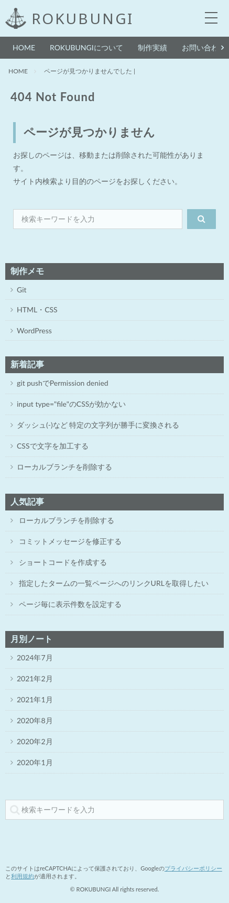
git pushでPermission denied (62, 382)
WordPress (34, 330)
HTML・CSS (37, 309)
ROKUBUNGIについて (86, 47)
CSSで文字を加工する (53, 445)
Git (22, 289)
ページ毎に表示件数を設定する (69, 604)
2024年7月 (35, 657)
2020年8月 (35, 720)
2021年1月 (35, 699)
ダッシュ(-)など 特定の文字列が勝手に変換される (98, 424)
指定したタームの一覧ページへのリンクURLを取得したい (113, 583)
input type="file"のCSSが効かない (71, 403)
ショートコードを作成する (62, 562)
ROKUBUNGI (82, 18)
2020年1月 (35, 762)
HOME (24, 47)
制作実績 (152, 47)
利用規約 (22, 876)
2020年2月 (35, 741)
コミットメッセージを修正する (69, 541)
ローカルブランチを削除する (64, 466)
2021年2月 (35, 678)
